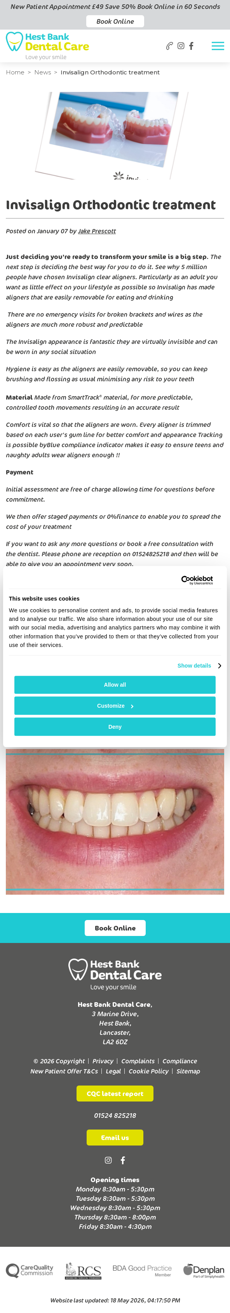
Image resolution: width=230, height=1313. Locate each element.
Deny (115, 727)
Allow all (115, 685)
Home (15, 72)
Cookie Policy (149, 1071)
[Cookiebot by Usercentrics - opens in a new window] (179, 580)
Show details (194, 666)
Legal (113, 1071)
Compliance (179, 1061)
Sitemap (188, 1071)
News (42, 72)
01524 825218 (115, 1115)
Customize (115, 706)
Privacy (102, 1061)
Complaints (138, 1061)
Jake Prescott (97, 231)
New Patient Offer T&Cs (64, 1071)
